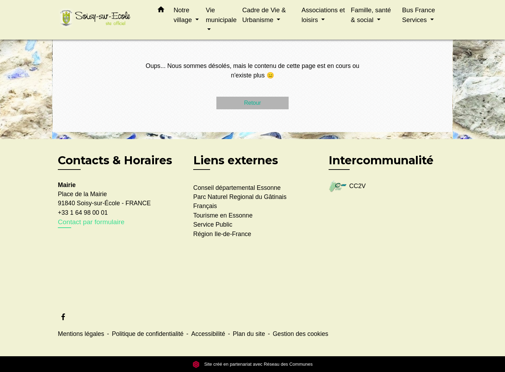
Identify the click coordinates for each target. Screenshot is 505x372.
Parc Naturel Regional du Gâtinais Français (240, 201)
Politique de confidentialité (147, 333)
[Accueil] (102, 20)
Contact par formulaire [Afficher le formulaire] (91, 222)
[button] (161, 10)
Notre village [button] (184, 14)
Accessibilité (208, 333)
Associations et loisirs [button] (323, 14)
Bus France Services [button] (418, 14)
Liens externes (235, 160)
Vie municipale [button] (221, 14)
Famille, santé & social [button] (371, 14)
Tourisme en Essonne (222, 215)
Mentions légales (81, 333)
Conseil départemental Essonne (237, 187)
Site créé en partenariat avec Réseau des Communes (253, 364)
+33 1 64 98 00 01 (83, 212)
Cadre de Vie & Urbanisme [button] (264, 14)
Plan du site (249, 333)
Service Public (212, 224)
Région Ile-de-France (222, 233)
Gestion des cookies (300, 333)
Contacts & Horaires (115, 160)
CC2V (347, 186)
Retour (252, 103)
